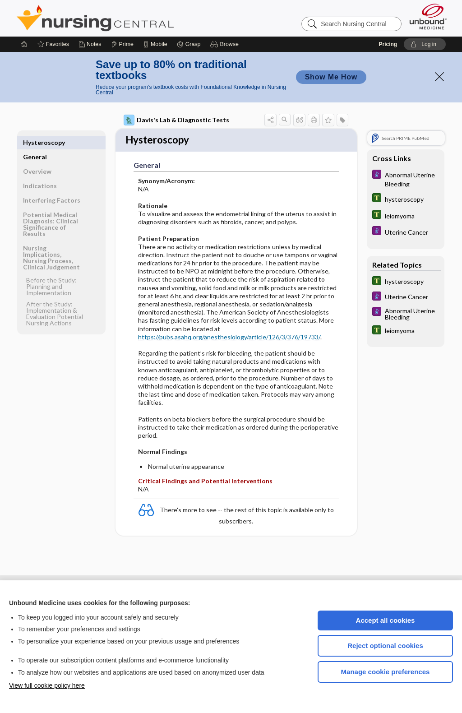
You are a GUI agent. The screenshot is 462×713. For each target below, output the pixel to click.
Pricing (388, 44)
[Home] (24, 44)
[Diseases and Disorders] (405, 178)
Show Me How (331, 77)
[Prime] (122, 44)
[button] (225, 44)
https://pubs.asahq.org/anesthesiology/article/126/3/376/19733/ (229, 338)
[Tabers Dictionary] (405, 198)
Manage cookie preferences (385, 672)
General (35, 142)
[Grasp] (189, 44)
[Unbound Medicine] (428, 16)
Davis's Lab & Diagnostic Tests (176, 120)
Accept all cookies (385, 620)
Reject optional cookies (385, 645)
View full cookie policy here (47, 685)
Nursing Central (129, 18)
